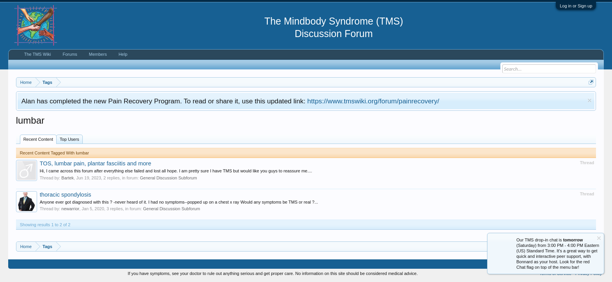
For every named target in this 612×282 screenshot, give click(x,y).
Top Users (69, 139)
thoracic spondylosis (65, 195)
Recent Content (38, 139)
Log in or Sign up (576, 6)
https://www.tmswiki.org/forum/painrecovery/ (373, 101)
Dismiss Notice (589, 100)
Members (98, 54)
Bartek (67, 178)
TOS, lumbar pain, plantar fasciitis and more (95, 163)
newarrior (70, 208)
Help (123, 54)
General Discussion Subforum (168, 178)
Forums (70, 54)
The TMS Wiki (37, 54)
